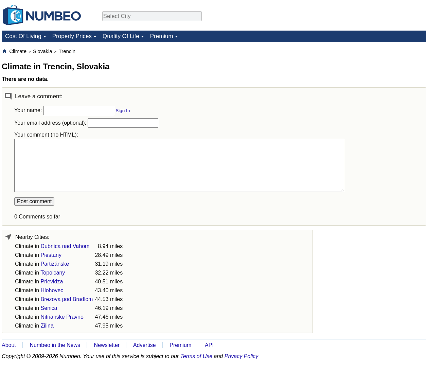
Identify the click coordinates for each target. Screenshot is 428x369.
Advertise (144, 345)
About (9, 345)
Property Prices (72, 36)
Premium (161, 36)
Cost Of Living (23, 36)
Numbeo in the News (55, 345)
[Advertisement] (375, 90)
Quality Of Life (121, 36)
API (209, 345)
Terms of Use (196, 356)
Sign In (122, 110)
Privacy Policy (241, 356)
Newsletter (107, 345)
